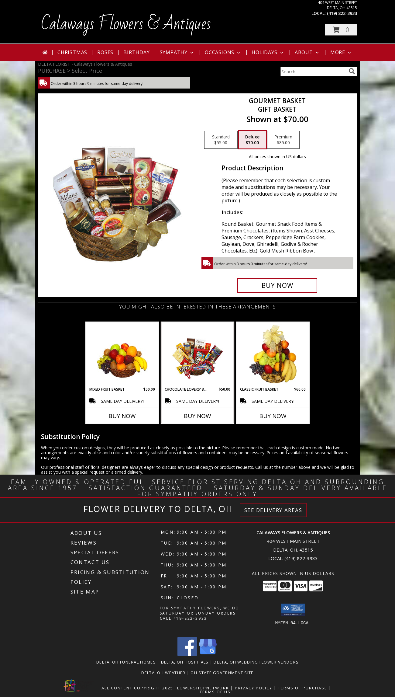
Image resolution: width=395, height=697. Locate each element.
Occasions (223, 52)
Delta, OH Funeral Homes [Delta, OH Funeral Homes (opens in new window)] (126, 662)
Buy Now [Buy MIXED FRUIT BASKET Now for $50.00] (122, 416)
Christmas (72, 52)
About (307, 52)
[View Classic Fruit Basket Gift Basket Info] (273, 354)
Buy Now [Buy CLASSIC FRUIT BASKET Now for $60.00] (273, 416)
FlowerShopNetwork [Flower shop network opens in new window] (202, 688)
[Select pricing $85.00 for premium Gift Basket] (283, 140)
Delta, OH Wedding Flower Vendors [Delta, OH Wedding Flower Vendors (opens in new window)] (256, 662)
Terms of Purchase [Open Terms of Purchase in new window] (302, 688)
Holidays (268, 52)
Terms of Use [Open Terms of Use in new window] (216, 692)
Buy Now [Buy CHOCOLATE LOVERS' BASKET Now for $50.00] (197, 416)
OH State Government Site (222, 672)
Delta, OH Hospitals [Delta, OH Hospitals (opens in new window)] (185, 662)
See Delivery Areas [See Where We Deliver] (273, 510)
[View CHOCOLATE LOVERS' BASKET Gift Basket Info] (197, 354)
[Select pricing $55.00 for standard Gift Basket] (220, 140)
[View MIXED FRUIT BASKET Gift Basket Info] (122, 354)
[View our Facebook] (187, 654)
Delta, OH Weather (163, 672)
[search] (352, 71)
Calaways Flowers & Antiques (126, 24)
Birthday (136, 52)
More (341, 52)
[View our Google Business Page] (208, 654)
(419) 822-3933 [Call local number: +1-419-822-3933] (342, 13)
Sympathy (177, 52)
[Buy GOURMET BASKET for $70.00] (277, 285)
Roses (105, 52)
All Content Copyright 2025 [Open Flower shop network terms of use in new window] (137, 688)
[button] (341, 30)
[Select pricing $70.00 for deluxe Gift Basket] (252, 140)
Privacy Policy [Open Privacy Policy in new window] (253, 688)
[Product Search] (313, 71)
